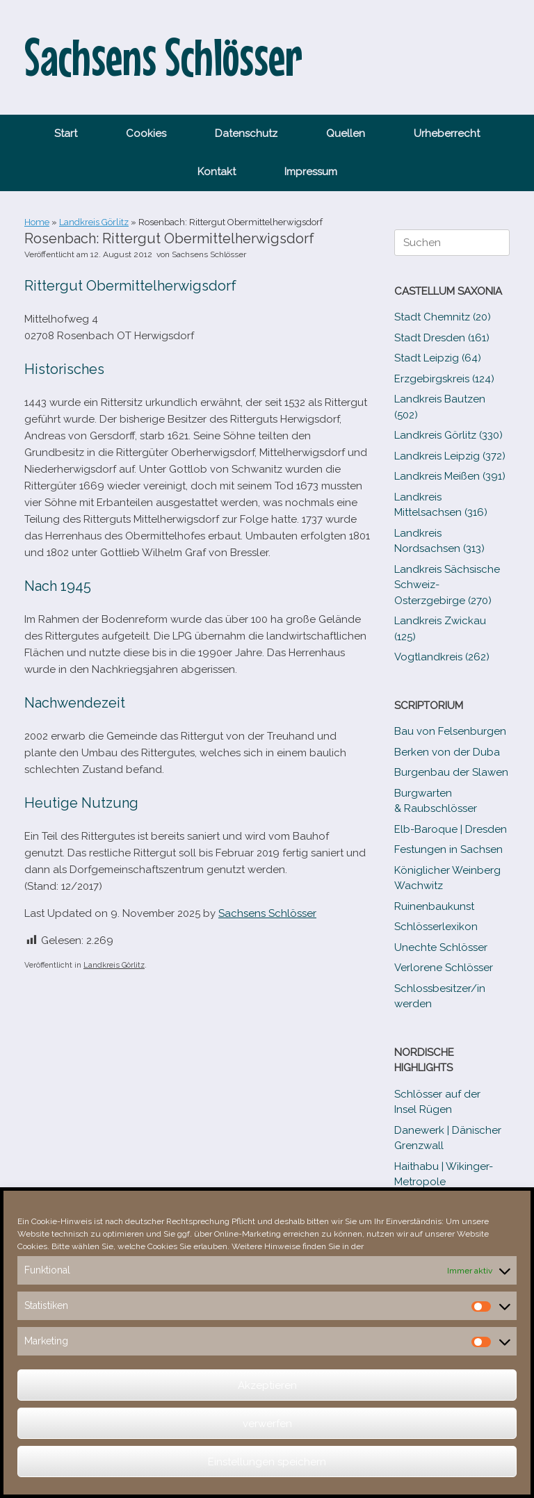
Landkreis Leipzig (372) (449, 456)
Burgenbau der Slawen (451, 772)
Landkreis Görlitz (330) (448, 435)
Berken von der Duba (447, 752)
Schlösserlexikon (436, 926)
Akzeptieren (267, 1385)
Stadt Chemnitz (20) (442, 317)
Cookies (146, 133)
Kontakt (216, 171)
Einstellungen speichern (267, 1462)
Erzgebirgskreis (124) (444, 379)
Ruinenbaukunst (434, 906)
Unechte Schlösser (440, 947)
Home (36, 222)
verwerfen (267, 1423)
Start (65, 133)
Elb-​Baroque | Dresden (450, 829)
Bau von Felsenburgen (450, 731)
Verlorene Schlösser (443, 967)
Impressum (310, 171)
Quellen (345, 133)
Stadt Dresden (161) (442, 338)
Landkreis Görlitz (94, 222)
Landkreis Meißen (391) (449, 476)
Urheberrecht (447, 133)
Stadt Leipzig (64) (437, 358)
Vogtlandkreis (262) (442, 657)
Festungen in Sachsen (448, 849)
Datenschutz (246, 133)
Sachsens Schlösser (209, 254)
